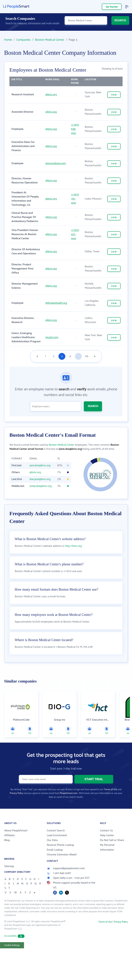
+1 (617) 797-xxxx (75, 198)
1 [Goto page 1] (45, 356)
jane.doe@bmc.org (39, 465)
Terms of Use (110, 794)
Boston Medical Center (49, 39)
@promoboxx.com (55, 163)
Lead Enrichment (57, 840)
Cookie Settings (12, 949)
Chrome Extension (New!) (62, 859)
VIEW (114, 95)
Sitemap (9, 870)
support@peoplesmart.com (66, 873)
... (78, 356)
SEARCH (120, 23)
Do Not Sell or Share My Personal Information (112, 849)
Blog (7, 844)
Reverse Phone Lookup (60, 849)
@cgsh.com (51, 337)
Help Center (107, 840)
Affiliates (9, 840)
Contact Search (56, 835)
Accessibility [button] (14, 940)
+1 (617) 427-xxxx (75, 234)
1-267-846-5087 (59, 877)
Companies (23, 39)
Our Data (52, 844)
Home (8, 39)
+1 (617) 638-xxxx (75, 129)
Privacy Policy (16, 798)
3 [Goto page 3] (61, 356)
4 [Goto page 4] (70, 356)
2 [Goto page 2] (53, 356)
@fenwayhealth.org (56, 303)
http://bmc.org (73, 550)
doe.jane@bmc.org (39, 479)
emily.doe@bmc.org (40, 486)
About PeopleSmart (15, 835)
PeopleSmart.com (68, 798)
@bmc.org (51, 94)
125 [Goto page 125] (86, 356)
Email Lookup (55, 854)
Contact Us (106, 835)
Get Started (112, 7)
